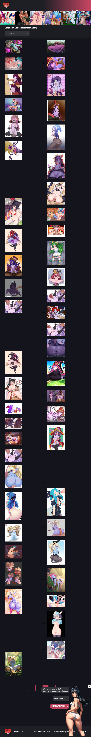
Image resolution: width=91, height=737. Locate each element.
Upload (24, 11)
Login (75, 18)
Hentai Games (59, 11)
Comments (34, 11)
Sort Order (11, 33)
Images (7, 11)
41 (31, 688)
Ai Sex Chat (46, 11)
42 (38, 688)
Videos (15, 11)
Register (84, 18)
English (81, 11)
